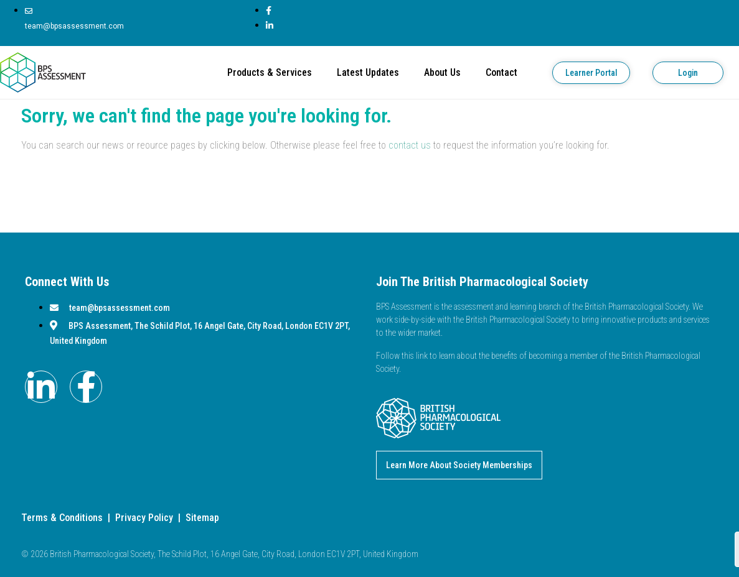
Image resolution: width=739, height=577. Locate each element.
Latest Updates (368, 72)
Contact (501, 72)
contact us (409, 145)
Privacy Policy (144, 518)
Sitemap (202, 518)
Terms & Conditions (62, 518)
